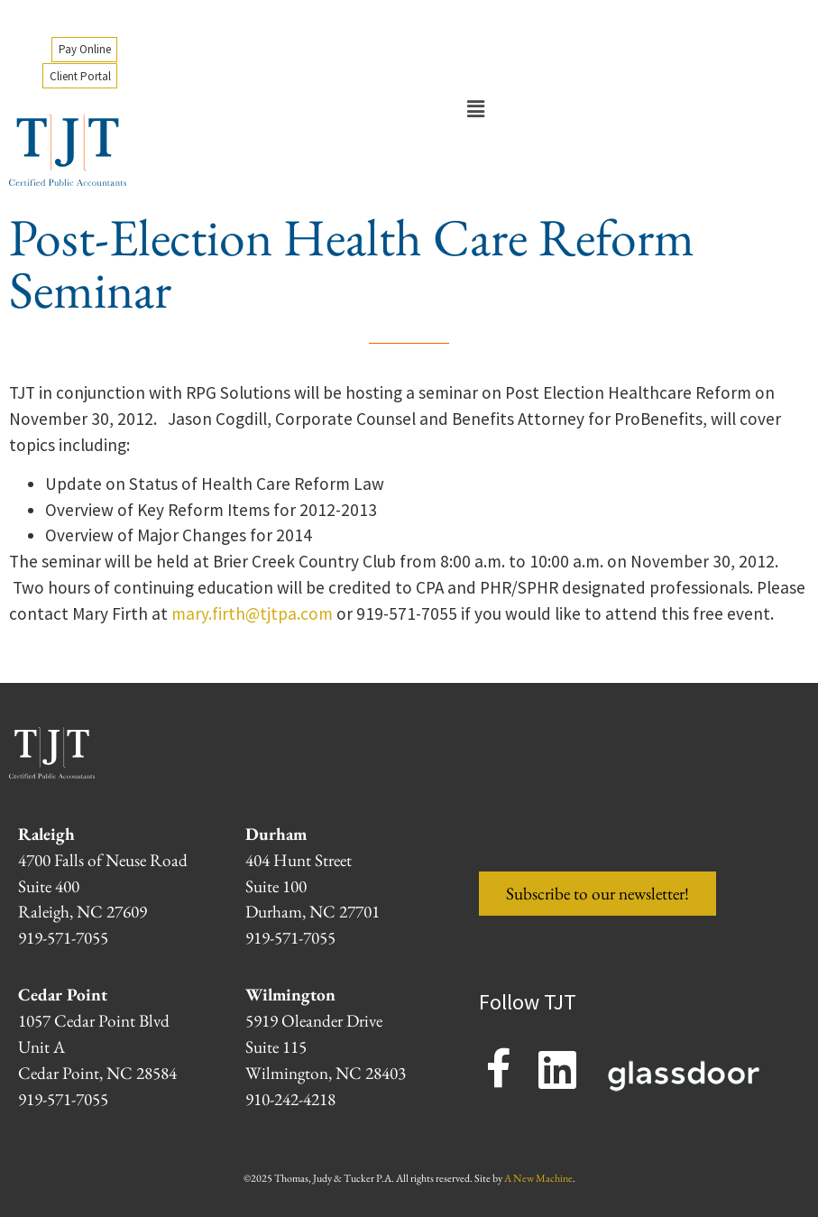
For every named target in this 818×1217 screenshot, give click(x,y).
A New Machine (538, 1178)
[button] (475, 110)
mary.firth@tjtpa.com (252, 613)
